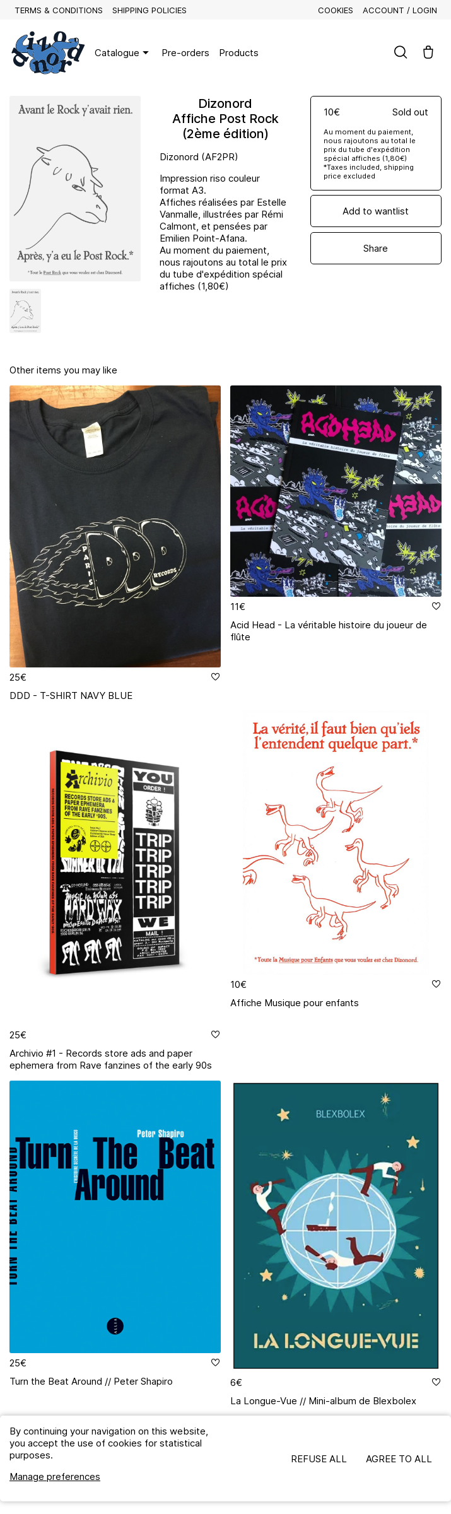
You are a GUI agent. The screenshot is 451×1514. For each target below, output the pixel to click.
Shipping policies (149, 10)
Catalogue (123, 53)
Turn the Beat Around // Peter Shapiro (91, 1381)
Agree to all (399, 1459)
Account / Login (400, 10)
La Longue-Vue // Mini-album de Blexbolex (323, 1401)
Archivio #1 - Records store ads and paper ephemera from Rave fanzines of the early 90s (110, 1059)
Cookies (335, 10)
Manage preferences (54, 1476)
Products (239, 53)
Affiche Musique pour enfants (294, 1003)
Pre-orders (185, 53)
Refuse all (319, 1459)
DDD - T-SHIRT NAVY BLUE (70, 695)
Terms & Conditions (59, 10)
